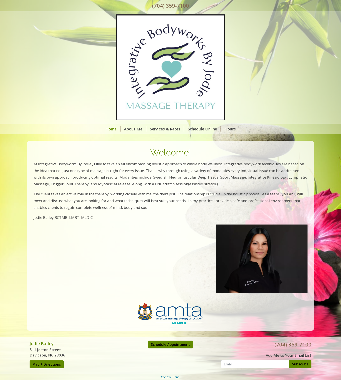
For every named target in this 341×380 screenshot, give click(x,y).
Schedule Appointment (170, 344)
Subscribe (300, 364)
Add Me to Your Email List (288, 355)
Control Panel (170, 377)
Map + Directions (46, 364)
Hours (230, 129)
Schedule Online (204, 129)
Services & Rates (167, 129)
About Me (135, 129)
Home (112, 129)
